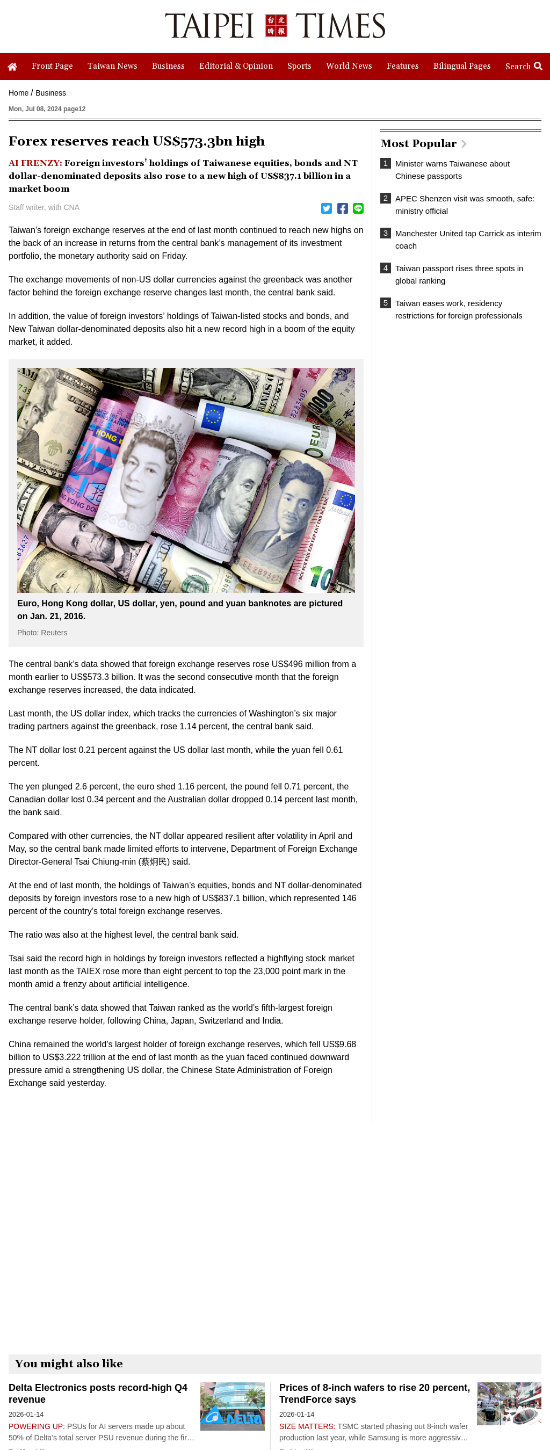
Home (18, 93)
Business (50, 93)
